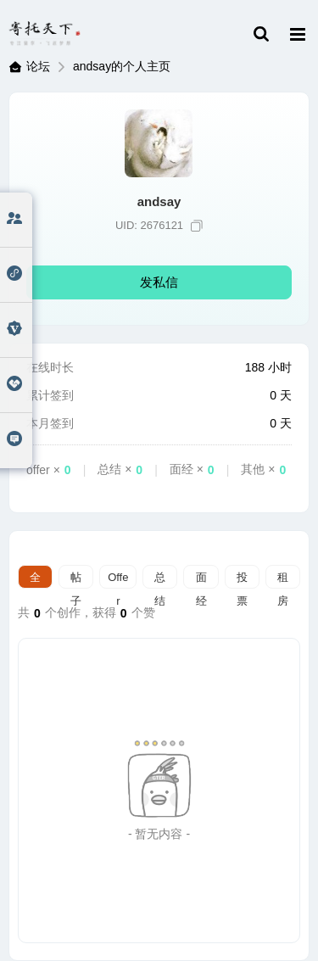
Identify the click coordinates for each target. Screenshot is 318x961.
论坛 (38, 66)
